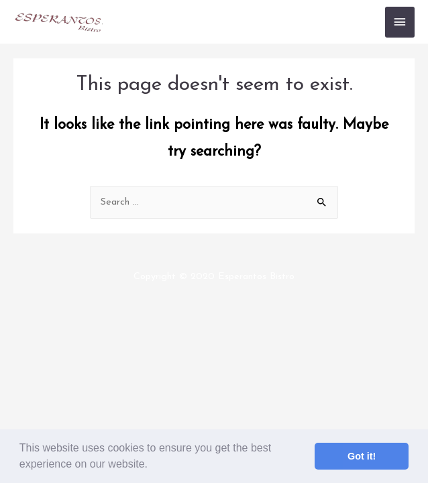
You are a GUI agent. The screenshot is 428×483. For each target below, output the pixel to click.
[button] (152, 466)
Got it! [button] (361, 456)
